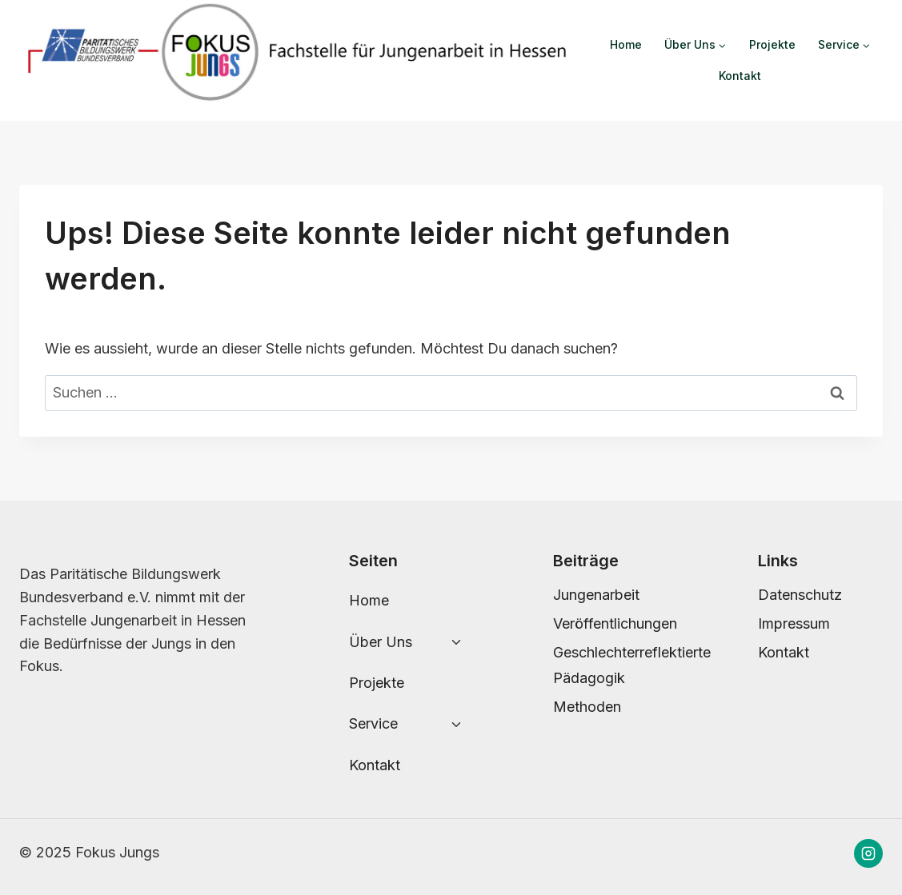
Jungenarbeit (596, 594)
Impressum (794, 623)
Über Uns (380, 641)
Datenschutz (800, 594)
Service (373, 723)
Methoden (587, 706)
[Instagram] (868, 853)
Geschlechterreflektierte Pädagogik (615, 665)
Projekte (772, 44)
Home (626, 44)
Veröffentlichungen (615, 623)
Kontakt (740, 75)
